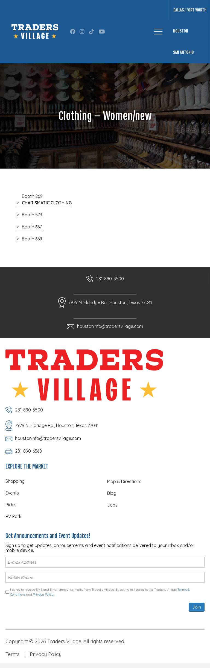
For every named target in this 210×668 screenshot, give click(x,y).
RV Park (13, 516)
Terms (12, 653)
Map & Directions (124, 481)
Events (12, 493)
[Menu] (158, 32)
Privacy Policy (43, 593)
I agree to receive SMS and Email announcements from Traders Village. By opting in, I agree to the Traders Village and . (100, 590)
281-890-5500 (110, 278)
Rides (10, 504)
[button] (72, 31)
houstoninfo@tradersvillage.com (110, 326)
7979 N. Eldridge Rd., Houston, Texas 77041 (110, 302)
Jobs (112, 505)
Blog (111, 493)
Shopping (15, 481)
